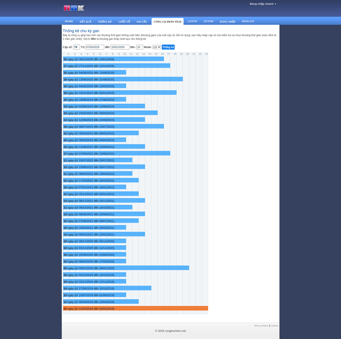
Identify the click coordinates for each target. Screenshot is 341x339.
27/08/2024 (106, 99)
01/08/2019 (106, 295)
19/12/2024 (86, 93)
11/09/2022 (86, 147)
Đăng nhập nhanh (263, 3)
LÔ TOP (208, 21)
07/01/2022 (86, 187)
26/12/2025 (86, 59)
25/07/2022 (106, 160)
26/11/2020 (86, 241)
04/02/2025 (86, 86)
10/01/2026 (106, 59)
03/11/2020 (86, 248)
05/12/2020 (106, 241)
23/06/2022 (86, 167)
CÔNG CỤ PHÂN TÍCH (167, 21)
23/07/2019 (86, 295)
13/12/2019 (106, 275)
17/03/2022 (86, 180)
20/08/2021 (106, 214)
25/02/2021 (106, 234)
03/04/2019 (106, 308)
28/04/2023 (86, 133)
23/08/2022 (106, 153)
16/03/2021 (86, 227)
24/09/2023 (106, 120)
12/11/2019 (106, 281)
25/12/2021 (86, 194)
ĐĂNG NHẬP (228, 21)
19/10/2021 (106, 207)
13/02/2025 (106, 86)
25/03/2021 (106, 227)
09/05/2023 (106, 133)
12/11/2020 (106, 248)
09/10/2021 (86, 207)
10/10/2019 (106, 288)
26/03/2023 (86, 140)
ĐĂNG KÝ (248, 21)
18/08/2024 (86, 99)
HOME (69, 21)
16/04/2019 (106, 302)
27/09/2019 (86, 288)
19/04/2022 (106, 173)
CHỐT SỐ (124, 21)
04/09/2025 (86, 72)
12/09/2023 (86, 120)
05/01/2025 (106, 93)
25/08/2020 (86, 254)
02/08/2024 (86, 106)
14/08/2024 (106, 106)
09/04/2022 (86, 173)
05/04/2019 (86, 302)
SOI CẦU (142, 21)
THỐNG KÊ (105, 21)
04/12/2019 (86, 275)
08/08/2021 (86, 214)
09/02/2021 (86, 234)
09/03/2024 (106, 113)
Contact (274, 325)
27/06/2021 (86, 221)
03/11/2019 (86, 281)
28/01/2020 (106, 268)
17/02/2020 (106, 261)
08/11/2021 (86, 200)
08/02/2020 (86, 261)
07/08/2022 (86, 153)
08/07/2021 (106, 221)
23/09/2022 (106, 147)
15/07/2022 (86, 160)
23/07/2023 (106, 126)
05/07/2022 (106, 167)
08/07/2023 (86, 126)
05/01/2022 (106, 194)
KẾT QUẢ (85, 21)
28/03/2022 (106, 180)
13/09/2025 (106, 72)
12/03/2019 (86, 308)
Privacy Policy (261, 325)
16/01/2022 (106, 187)
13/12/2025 (106, 66)
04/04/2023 (106, 140)
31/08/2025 (106, 79)
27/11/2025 (86, 66)
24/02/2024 (86, 113)
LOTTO (192, 21)
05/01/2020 (86, 268)
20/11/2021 (106, 200)
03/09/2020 (106, 254)
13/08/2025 (86, 79)
